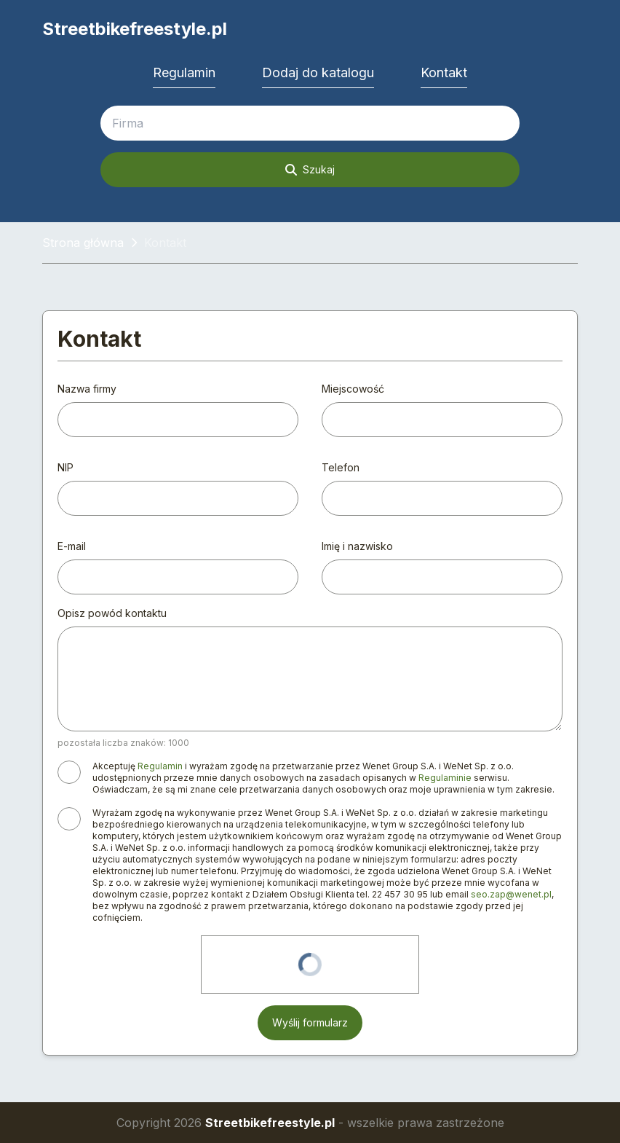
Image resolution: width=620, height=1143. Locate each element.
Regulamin (184, 72)
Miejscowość (353, 388)
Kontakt (444, 72)
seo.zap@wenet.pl (511, 894)
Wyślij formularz (310, 1022)
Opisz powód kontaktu (112, 613)
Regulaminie (445, 777)
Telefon (340, 467)
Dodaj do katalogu (318, 72)
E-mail (71, 546)
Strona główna (83, 242)
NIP (65, 467)
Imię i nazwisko (357, 546)
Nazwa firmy (86, 388)
